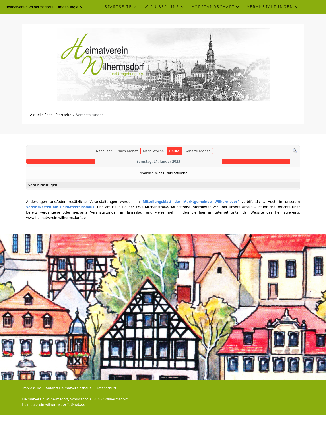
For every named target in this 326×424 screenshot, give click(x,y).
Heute (174, 151)
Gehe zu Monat (197, 151)
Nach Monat (127, 151)
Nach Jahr (104, 151)
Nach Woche (153, 151)
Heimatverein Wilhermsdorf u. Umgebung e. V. (44, 6)
